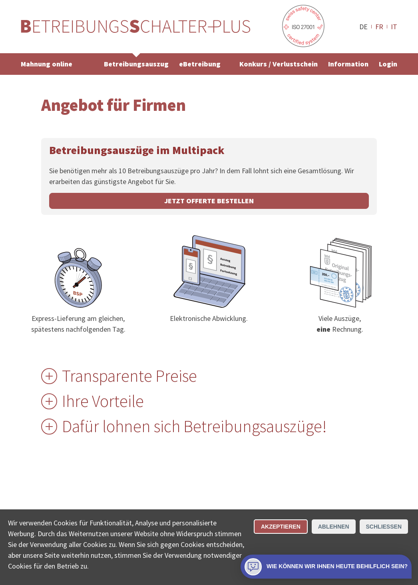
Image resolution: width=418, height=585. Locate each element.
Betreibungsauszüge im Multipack (137, 150)
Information (348, 63)
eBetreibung (200, 63)
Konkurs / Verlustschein (278, 63)
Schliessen (384, 526)
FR (379, 26)
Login (388, 63)
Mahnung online (46, 63)
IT (394, 26)
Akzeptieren (281, 526)
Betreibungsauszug (136, 63)
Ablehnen (333, 526)
